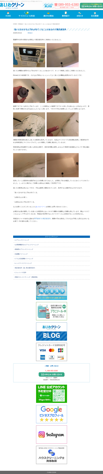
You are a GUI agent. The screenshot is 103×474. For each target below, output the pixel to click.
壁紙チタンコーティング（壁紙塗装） (26, 277)
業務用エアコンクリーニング (23, 249)
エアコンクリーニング (21, 240)
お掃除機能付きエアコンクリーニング (26, 244)
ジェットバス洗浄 (20, 272)
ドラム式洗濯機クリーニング (23, 258)
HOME (15, 24)
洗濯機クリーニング (21, 254)
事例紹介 (20, 24)
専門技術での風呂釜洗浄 (42, 218)
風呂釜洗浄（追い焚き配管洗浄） (25, 268)
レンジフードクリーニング (23, 263)
